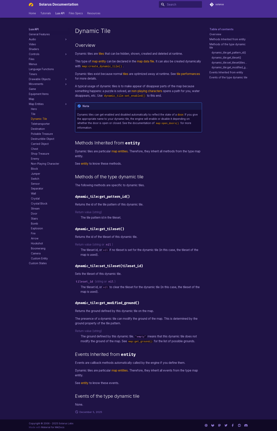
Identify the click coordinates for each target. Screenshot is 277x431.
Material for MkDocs (52, 426)
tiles (101, 53)
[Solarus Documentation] (31, 4)
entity (84, 163)
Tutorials (45, 13)
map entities (120, 151)
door (180, 114)
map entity (99, 61)
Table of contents (221, 29)
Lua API (59, 13)
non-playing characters (147, 91)
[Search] (180, 4)
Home (32, 13)
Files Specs (76, 13)
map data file (145, 61)
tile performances (188, 74)
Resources (93, 13)
